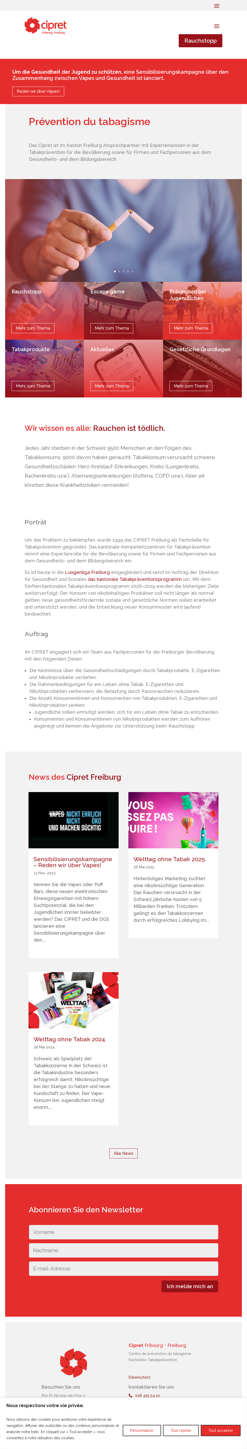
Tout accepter (220, 1430)
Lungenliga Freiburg (87, 572)
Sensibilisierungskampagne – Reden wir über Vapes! (73, 862)
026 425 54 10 (144, 1396)
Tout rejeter (180, 1430)
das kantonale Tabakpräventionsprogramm (135, 579)
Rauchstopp (200, 40)
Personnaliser (142, 1430)
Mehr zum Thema (33, 328)
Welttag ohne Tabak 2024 (69, 1039)
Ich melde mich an (190, 1286)
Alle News (123, 1153)
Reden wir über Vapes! (38, 91)
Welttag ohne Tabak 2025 (169, 859)
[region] (123, 1423)
